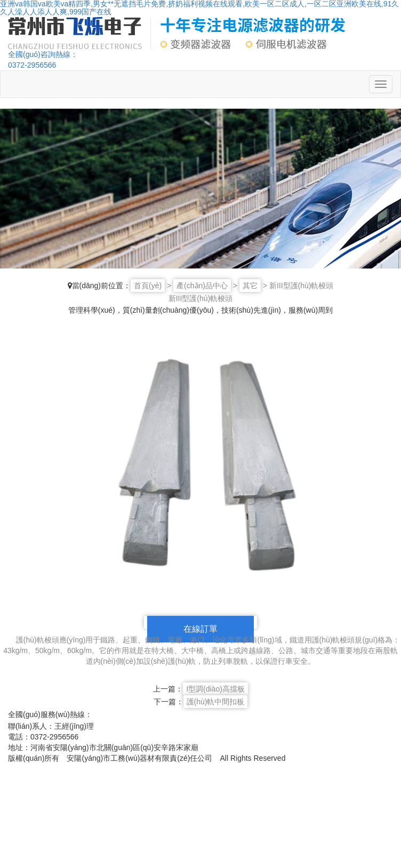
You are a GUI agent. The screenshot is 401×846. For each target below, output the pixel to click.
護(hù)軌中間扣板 (216, 701)
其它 (250, 285)
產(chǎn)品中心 (202, 285)
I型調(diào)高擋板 (215, 689)
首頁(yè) (148, 285)
